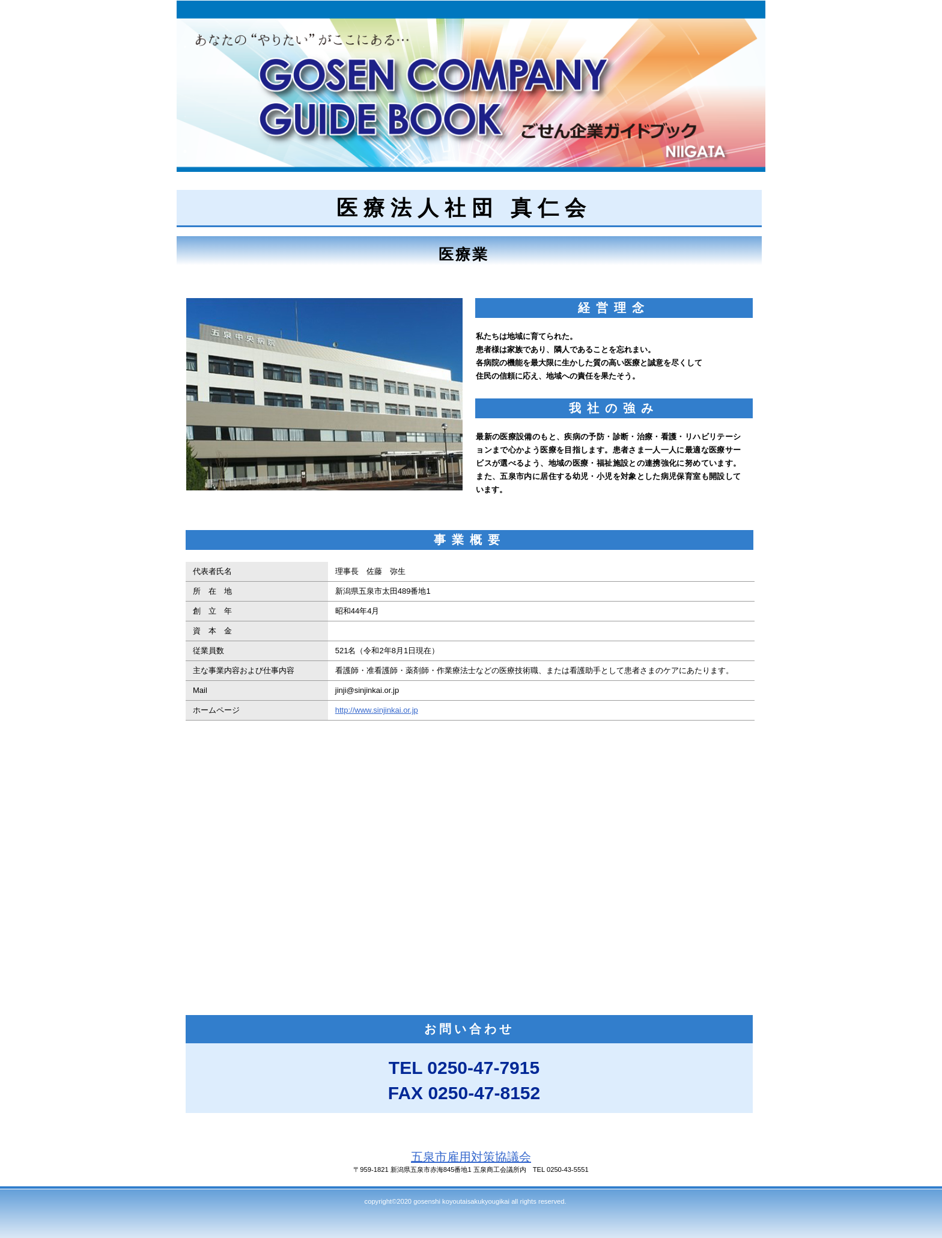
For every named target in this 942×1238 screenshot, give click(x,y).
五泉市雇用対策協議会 (471, 1156)
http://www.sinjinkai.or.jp (376, 710)
